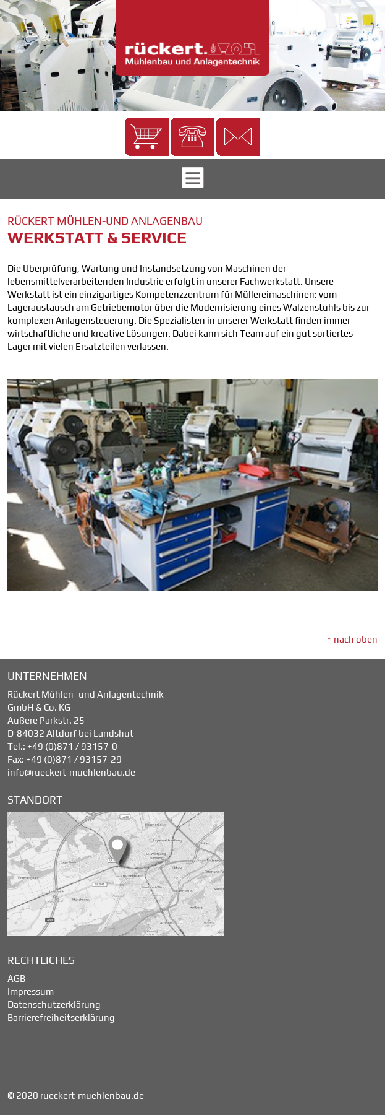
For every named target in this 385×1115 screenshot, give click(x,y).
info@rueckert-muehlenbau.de (71, 772)
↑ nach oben (352, 639)
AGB (16, 978)
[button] (147, 137)
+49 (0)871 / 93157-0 (72, 746)
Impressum (30, 991)
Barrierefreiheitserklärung (61, 1017)
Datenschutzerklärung (54, 1004)
